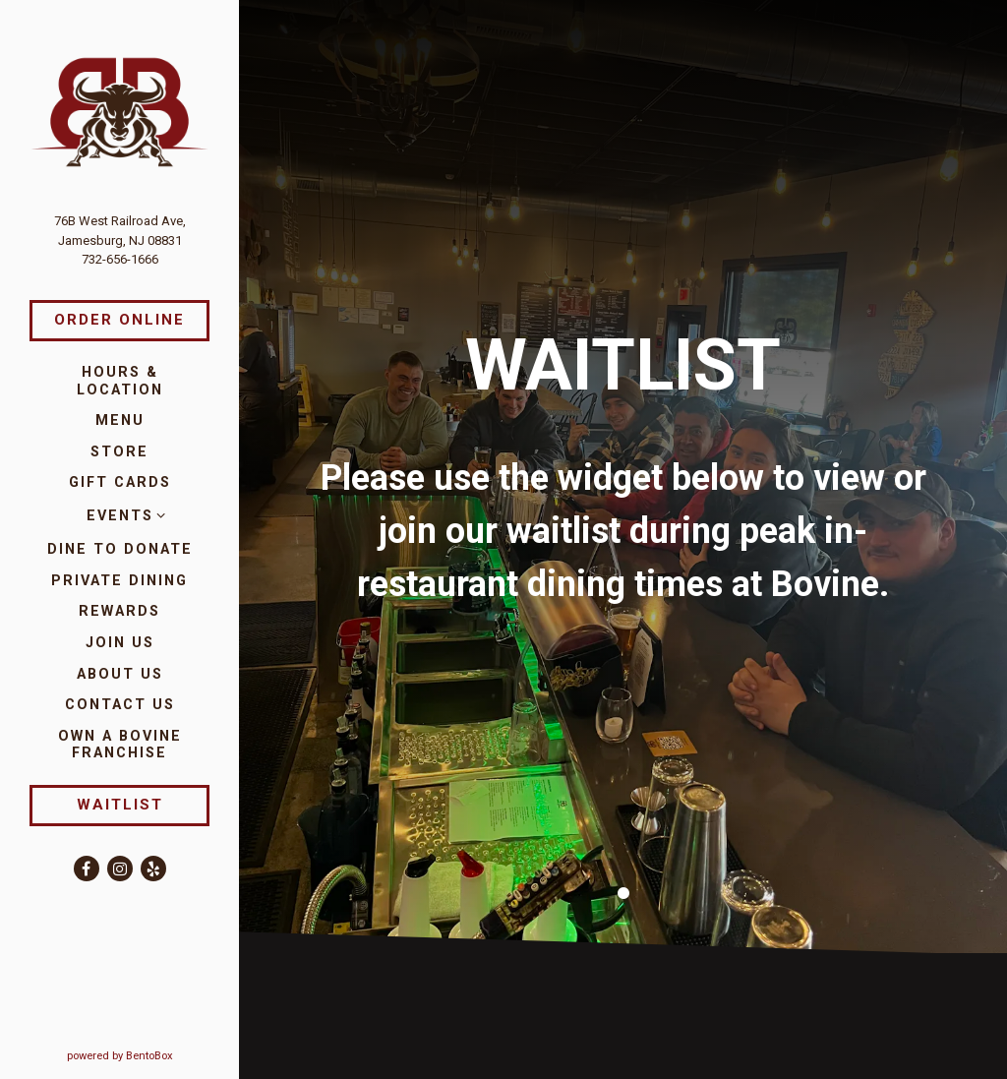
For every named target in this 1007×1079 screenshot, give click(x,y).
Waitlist (120, 804)
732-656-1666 (120, 259)
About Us (120, 674)
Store (119, 452)
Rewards (119, 611)
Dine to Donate (120, 549)
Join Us (120, 642)
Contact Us (120, 704)
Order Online (119, 320)
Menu (120, 420)
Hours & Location (120, 380)
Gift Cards (120, 482)
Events (120, 516)
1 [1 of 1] (623, 873)
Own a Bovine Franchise (134, 744)
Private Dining (119, 580)
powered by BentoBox (153, 1055)
